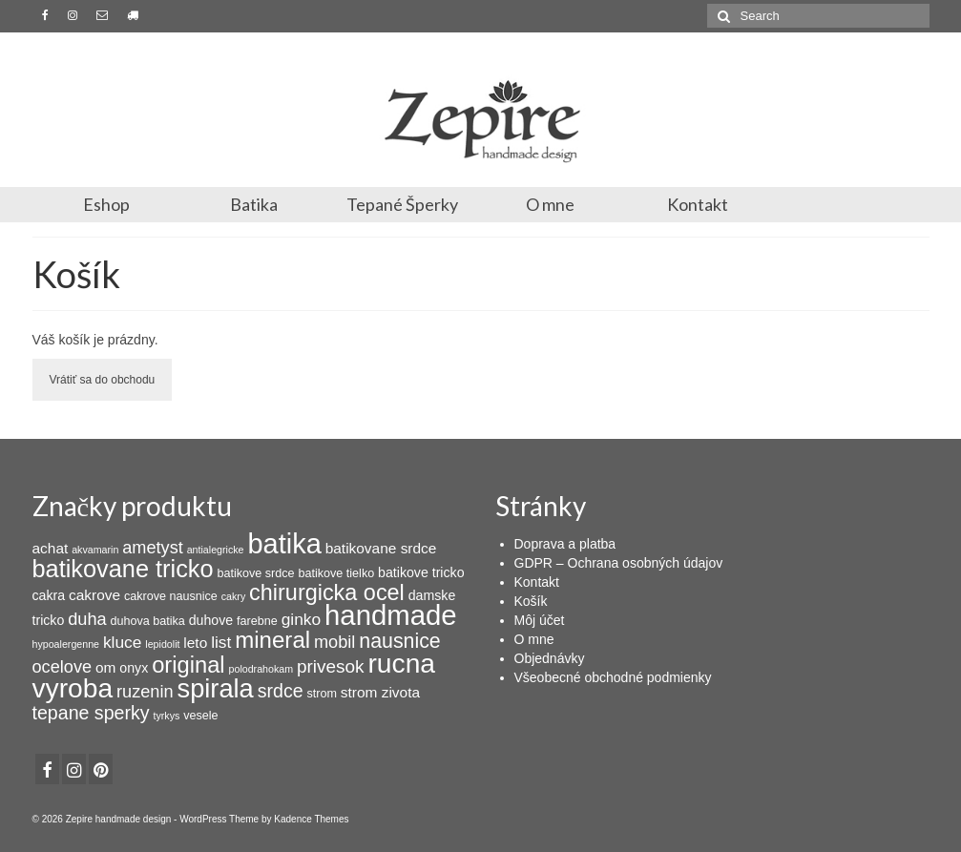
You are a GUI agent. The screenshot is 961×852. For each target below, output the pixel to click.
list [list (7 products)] (221, 642)
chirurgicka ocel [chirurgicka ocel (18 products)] (327, 592)
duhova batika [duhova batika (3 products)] (148, 621)
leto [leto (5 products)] (195, 642)
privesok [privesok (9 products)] (331, 666)
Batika (254, 204)
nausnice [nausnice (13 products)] (399, 641)
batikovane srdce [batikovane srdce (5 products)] (381, 548)
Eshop (106, 204)
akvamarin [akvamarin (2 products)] (95, 549)
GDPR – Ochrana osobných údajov (618, 563)
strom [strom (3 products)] (321, 693)
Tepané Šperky (402, 204)
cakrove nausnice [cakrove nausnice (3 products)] (171, 596)
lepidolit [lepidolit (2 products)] (162, 644)
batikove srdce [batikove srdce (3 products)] (255, 573)
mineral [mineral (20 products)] (272, 640)
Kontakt (697, 204)
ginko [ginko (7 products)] (302, 619)
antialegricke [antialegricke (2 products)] (215, 549)
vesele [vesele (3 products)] (200, 715)
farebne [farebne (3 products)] (257, 621)
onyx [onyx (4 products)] (133, 667)
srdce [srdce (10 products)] (280, 690)
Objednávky (549, 658)
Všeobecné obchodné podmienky (613, 677)
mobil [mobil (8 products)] (334, 642)
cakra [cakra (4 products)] (49, 595)
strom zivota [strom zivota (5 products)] (380, 692)
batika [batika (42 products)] (284, 544)
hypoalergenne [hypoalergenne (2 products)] (66, 644)
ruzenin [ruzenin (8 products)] (145, 691)
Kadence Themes (311, 819)
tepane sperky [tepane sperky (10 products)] (91, 712)
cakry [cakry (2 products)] (233, 596)
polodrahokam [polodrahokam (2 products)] (261, 669)
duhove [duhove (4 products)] (211, 620)
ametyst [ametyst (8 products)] (152, 547)
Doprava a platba (565, 543)
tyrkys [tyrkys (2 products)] (166, 715)
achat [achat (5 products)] (50, 548)
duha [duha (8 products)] (87, 619)
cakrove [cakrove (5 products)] (94, 595)
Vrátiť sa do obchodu (103, 379)
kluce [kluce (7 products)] (122, 642)
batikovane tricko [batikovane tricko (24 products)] (123, 568)
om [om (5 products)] (105, 667)
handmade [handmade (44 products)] (390, 615)
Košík (531, 601)
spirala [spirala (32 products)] (216, 688)
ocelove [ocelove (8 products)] (62, 666)
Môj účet (539, 620)
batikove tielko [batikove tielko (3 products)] (336, 573)
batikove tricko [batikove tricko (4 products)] (421, 572)
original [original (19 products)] (188, 665)
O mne (550, 204)
